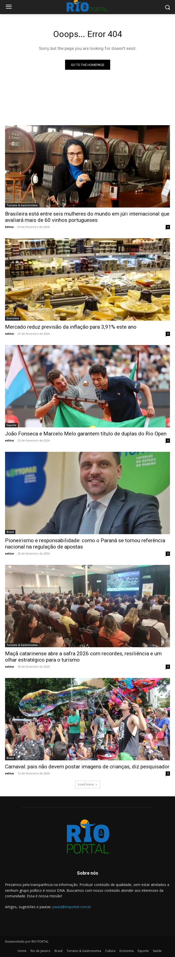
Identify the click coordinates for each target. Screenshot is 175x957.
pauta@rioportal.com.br (71, 906)
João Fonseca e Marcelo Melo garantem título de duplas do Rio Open (85, 434)
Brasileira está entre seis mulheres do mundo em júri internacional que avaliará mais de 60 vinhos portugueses (87, 217)
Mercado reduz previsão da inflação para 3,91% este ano (70, 327)
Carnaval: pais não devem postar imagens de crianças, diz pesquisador (87, 767)
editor (9, 333)
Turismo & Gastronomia (22, 205)
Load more (87, 784)
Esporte (11, 425)
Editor (9, 227)
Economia (13, 318)
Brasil (10, 532)
